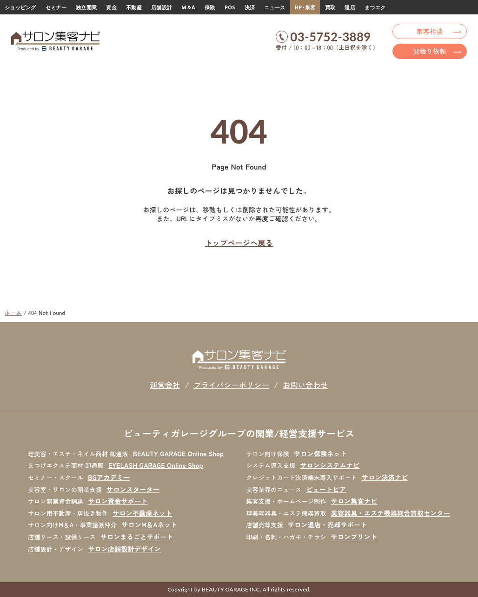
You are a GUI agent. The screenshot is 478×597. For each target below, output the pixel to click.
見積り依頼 (429, 51)
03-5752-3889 (330, 36)
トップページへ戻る (239, 242)
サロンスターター (132, 489)
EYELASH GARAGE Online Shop (155, 465)
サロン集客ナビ (354, 500)
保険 (210, 7)
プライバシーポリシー (231, 384)
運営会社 (165, 384)
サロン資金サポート (117, 500)
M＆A (188, 7)
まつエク (375, 7)
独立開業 (86, 7)
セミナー (56, 7)
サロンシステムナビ (329, 465)
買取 (330, 7)
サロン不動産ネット (142, 513)
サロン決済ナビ (385, 477)
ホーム (13, 312)
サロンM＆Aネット (149, 524)
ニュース (274, 7)
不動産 (134, 7)
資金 (111, 7)
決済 (250, 7)
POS (230, 7)
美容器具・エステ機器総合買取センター (391, 513)
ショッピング (20, 7)
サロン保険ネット (320, 453)
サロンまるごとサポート (136, 536)
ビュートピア (326, 489)
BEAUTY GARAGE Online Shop (178, 453)
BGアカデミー (109, 477)
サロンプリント (354, 536)
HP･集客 (305, 7)
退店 (350, 7)
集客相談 (430, 31)
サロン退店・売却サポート (327, 524)
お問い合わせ (305, 384)
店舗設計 (161, 7)
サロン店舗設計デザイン (124, 548)
